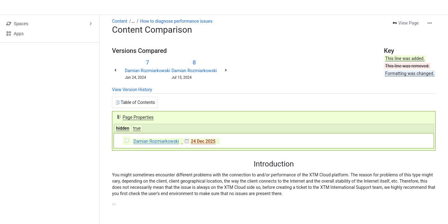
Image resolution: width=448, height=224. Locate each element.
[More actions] (430, 23)
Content (119, 21)
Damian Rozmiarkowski (147, 70)
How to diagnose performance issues (176, 21)
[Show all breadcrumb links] (133, 21)
